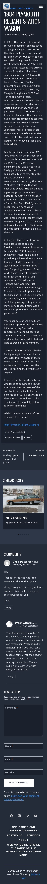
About (23, 840)
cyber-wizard (12, 34)
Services (33, 835)
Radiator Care (35, 453)
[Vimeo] (27, 815)
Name (9, 746)
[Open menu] (40, 6)
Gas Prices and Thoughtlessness (24, 829)
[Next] (40, 509)
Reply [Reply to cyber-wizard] (10, 676)
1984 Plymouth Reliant (15, 432)
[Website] (23, 772)
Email (9, 759)
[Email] (23, 759)
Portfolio (14, 835)
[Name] (23, 746)
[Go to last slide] (7, 509)
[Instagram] (19, 815)
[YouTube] (35, 815)
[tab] (18, 534)
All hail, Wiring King (16, 518)
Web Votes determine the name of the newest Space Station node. (23, 850)
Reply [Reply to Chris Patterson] (8, 607)
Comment (11, 707)
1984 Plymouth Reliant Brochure (21, 424)
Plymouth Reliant (12, 437)
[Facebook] (11, 815)
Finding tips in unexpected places (12, 456)
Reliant (27, 437)
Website (9, 772)
